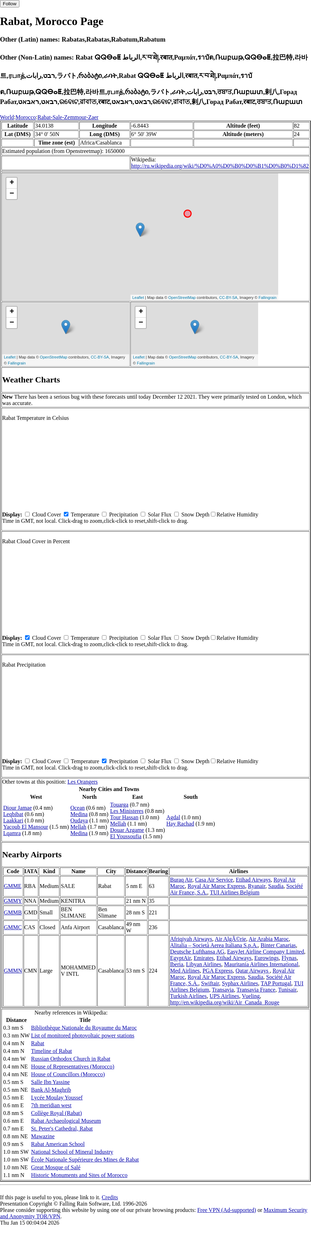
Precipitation (123, 514)
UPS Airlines (224, 996)
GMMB (13, 912)
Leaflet (138, 297)
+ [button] (12, 183)
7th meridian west (51, 1105)
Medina (78, 814)
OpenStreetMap (182, 297)
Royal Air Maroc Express (216, 886)
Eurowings (266, 958)
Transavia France (256, 990)
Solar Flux (159, 514)
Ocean (77, 808)
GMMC (13, 927)
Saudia (275, 886)
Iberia (176, 964)
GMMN (13, 971)
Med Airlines (185, 971)
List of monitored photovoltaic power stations (82, 1035)
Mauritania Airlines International (261, 964)
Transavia (223, 990)
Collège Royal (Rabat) (56, 1113)
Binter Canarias (278, 945)
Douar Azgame (127, 830)
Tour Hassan (124, 817)
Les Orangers (82, 782)
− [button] (12, 194)
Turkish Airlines (188, 996)
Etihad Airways (253, 880)
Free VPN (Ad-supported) (226, 1210)
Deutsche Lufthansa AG (197, 952)
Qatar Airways (253, 971)
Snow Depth (195, 514)
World (7, 117)
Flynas (289, 958)
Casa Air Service (214, 880)
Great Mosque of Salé (55, 1167)
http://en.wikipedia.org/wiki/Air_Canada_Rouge (224, 1002)
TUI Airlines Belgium (234, 892)
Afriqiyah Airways (191, 939)
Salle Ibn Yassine (50, 1082)
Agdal (173, 817)
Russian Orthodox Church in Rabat (70, 1059)
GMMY (13, 901)
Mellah (78, 827)
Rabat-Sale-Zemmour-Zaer (67, 117)
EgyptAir (180, 958)
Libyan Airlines (203, 964)
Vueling (251, 996)
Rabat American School (58, 1144)
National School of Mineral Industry (72, 1152)
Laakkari (13, 820)
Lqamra (12, 833)
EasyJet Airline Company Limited (265, 952)
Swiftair (210, 983)
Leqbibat (13, 814)
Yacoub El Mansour (25, 827)
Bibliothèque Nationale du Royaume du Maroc (84, 1028)
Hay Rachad (180, 824)
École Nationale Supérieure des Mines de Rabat (85, 1160)
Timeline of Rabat (51, 1051)
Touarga (119, 805)
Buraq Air (181, 880)
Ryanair (256, 886)
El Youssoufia (125, 836)
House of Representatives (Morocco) (72, 1067)
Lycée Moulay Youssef (57, 1098)
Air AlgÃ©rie (230, 939)
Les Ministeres (127, 811)
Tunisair (287, 990)
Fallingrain (267, 297)
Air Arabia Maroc (269, 939)
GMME (13, 886)
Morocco (26, 117)
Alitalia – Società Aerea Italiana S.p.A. (214, 945)
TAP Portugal (276, 983)
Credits (110, 1197)
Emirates (204, 958)
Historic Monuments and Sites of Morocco (79, 1175)
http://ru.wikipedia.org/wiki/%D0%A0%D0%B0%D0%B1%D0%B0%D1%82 (220, 166)
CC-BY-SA (228, 297)
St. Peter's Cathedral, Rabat (62, 1129)
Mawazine (43, 1136)
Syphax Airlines (240, 983)
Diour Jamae (17, 808)
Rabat (37, 1043)
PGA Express (217, 971)
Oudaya (79, 820)
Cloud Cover (46, 514)
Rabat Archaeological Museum (66, 1121)
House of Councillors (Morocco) (68, 1074)
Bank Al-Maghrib (51, 1090)
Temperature (85, 514)
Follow (10, 3)
